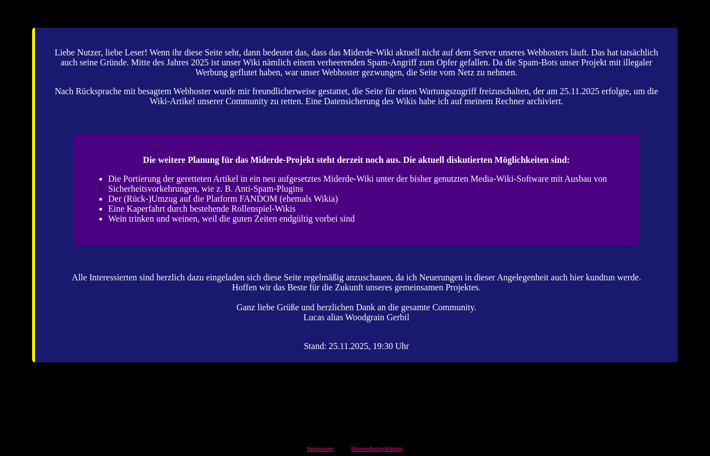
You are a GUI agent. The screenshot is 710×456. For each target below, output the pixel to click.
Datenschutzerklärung (377, 448)
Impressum (320, 448)
